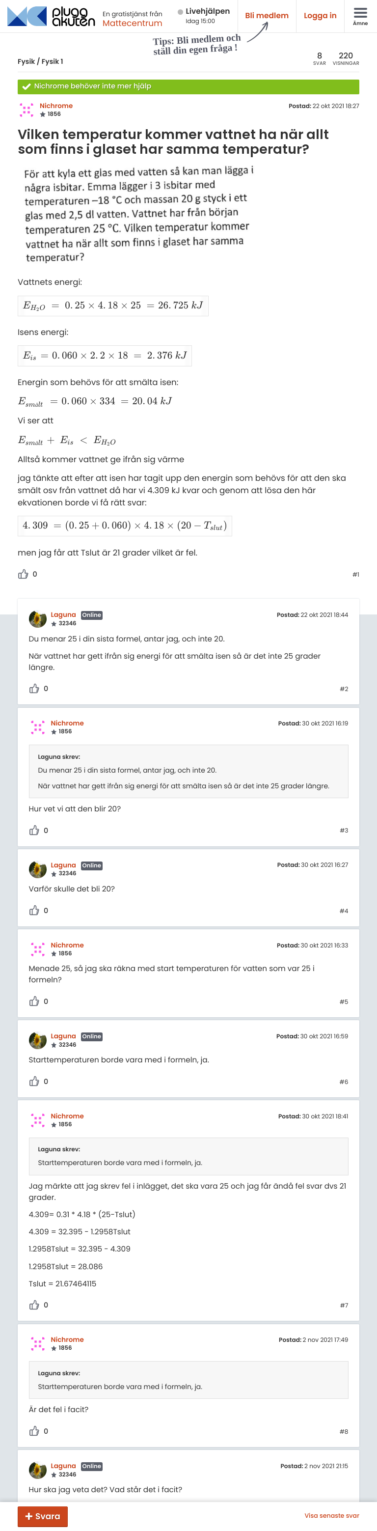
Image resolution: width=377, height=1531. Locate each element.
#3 (344, 795)
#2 (344, 654)
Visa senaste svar (331, 1516)
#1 (355, 539)
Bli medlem (267, 16)
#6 (344, 1047)
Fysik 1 (52, 61)
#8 (344, 1396)
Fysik (26, 61)
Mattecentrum (132, 23)
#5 (344, 967)
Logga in (320, 16)
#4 (344, 876)
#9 (344, 1476)
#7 (344, 1270)
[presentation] (108, 301)
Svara (47, 1516)
